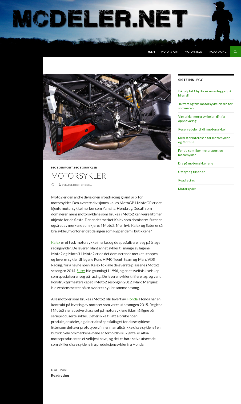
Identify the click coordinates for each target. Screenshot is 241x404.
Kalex (55, 242)
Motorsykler (194, 51)
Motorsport (170, 51)
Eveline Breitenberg (77, 184)
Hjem (151, 51)
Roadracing (218, 51)
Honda (132, 299)
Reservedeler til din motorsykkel (201, 129)
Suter (81, 270)
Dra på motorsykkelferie (195, 163)
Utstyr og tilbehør (191, 172)
